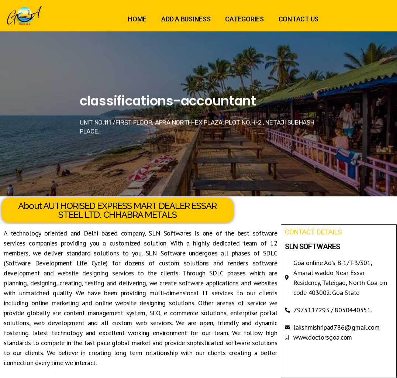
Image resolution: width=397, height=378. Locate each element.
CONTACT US (298, 19)
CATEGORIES (244, 19)
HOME (137, 19)
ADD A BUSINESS (185, 19)
